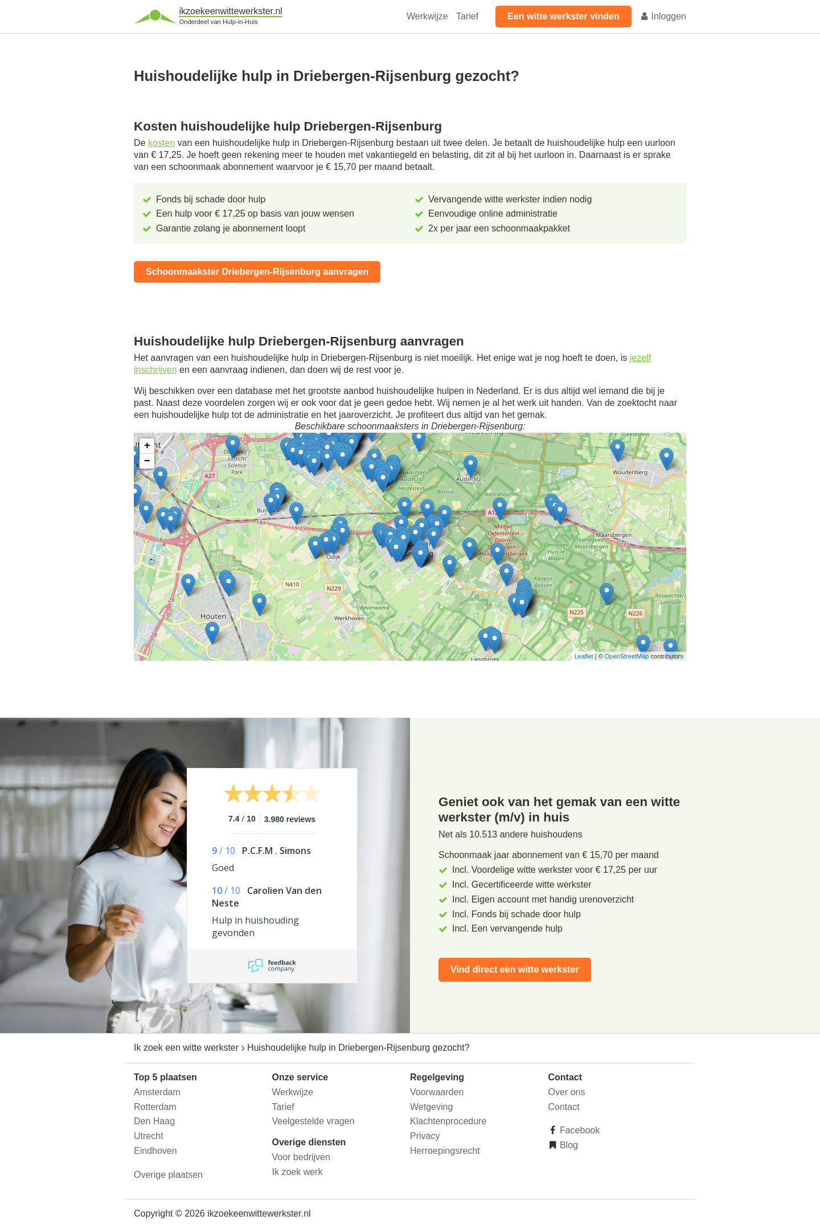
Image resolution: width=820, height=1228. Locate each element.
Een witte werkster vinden (563, 16)
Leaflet (584, 656)
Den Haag (154, 1121)
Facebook (578, 1130)
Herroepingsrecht (445, 1151)
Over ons (566, 1092)
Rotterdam (155, 1107)
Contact (564, 1107)
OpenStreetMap (627, 656)
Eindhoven (155, 1151)
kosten (161, 143)
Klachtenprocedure (448, 1121)
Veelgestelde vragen (313, 1121)
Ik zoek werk (297, 1172)
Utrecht (148, 1136)
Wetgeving (431, 1107)
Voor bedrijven (301, 1157)
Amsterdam (157, 1092)
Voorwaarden (437, 1092)
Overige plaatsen (168, 1175)
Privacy (425, 1136)
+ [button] (147, 446)
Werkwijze (427, 16)
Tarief (467, 16)
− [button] (147, 461)
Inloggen (662, 16)
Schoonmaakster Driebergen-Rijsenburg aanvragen (257, 271)
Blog (567, 1145)
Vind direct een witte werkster (514, 969)
